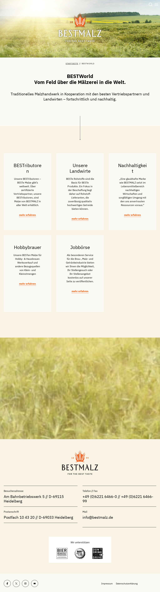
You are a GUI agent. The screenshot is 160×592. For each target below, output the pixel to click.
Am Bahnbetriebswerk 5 (24, 496)
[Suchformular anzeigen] (150, 5)
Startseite (72, 63)
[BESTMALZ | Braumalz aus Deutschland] (80, 27)
